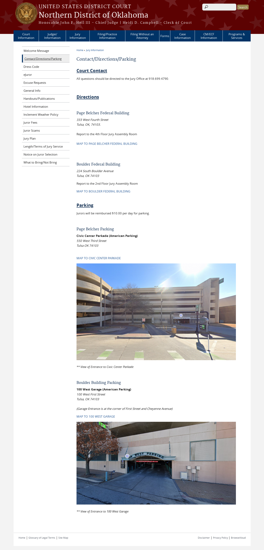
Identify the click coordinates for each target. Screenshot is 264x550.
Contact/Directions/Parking (43, 59)
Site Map (63, 537)
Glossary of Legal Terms (41, 537)
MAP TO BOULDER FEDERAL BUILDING (103, 191)
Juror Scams (32, 130)
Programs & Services (237, 36)
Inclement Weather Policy (41, 114)
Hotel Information (36, 106)
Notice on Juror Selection (40, 154)
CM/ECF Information (209, 36)
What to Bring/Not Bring (40, 162)
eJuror (28, 75)
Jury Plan (30, 138)
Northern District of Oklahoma (93, 15)
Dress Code (31, 67)
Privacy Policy (221, 537)
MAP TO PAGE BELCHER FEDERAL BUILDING (107, 144)
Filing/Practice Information (107, 36)
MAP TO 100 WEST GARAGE (96, 416)
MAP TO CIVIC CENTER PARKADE (99, 258)
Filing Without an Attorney (142, 36)
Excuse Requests (35, 83)
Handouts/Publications (39, 99)
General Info (32, 91)
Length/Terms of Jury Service (43, 146)
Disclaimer (204, 537)
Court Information (26, 36)
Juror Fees (30, 122)
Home (80, 50)
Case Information (182, 36)
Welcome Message (36, 51)
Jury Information (78, 36)
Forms (164, 36)
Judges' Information (52, 36)
